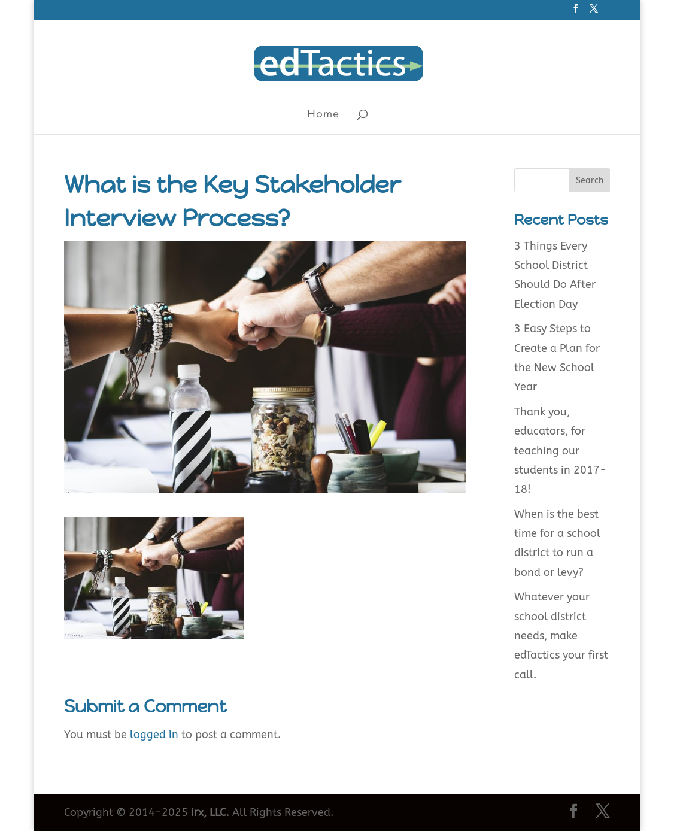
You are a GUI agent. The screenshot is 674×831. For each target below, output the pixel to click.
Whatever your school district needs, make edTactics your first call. (561, 635)
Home (323, 115)
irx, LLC (208, 812)
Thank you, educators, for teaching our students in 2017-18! (560, 450)
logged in (154, 734)
